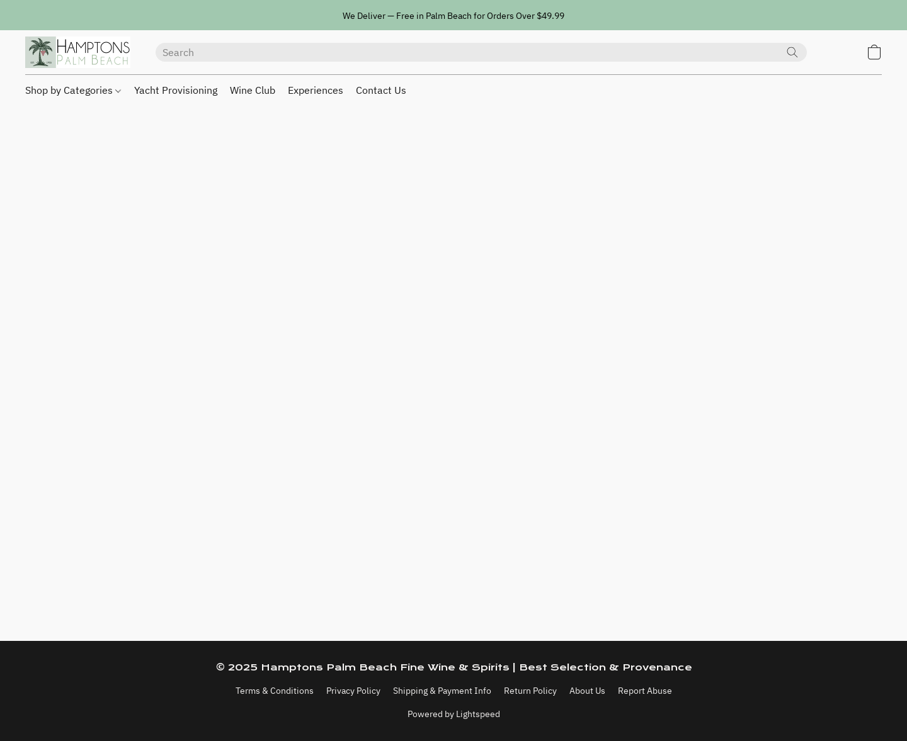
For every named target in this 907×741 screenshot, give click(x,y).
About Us (587, 690)
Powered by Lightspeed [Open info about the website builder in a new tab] (454, 714)
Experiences (315, 90)
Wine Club (252, 90)
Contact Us (381, 90)
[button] (77, 52)
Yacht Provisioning (175, 90)
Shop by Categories (73, 90)
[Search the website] (792, 52)
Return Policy (530, 690)
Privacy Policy (353, 690)
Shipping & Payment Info (442, 690)
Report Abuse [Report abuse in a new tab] (645, 690)
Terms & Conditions (275, 690)
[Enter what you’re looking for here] (481, 52)
